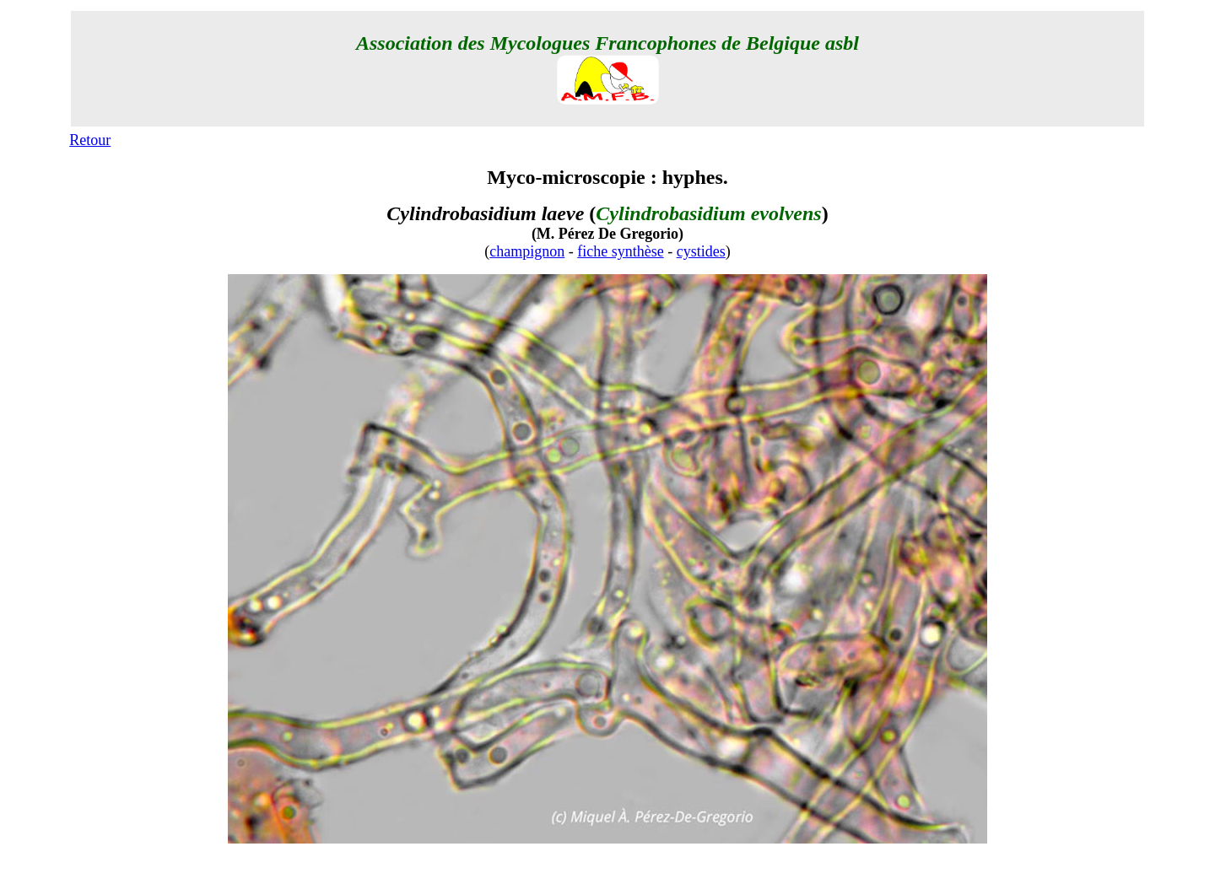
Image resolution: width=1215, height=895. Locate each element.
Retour (90, 140)
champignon (526, 251)
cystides (701, 251)
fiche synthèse (620, 251)
